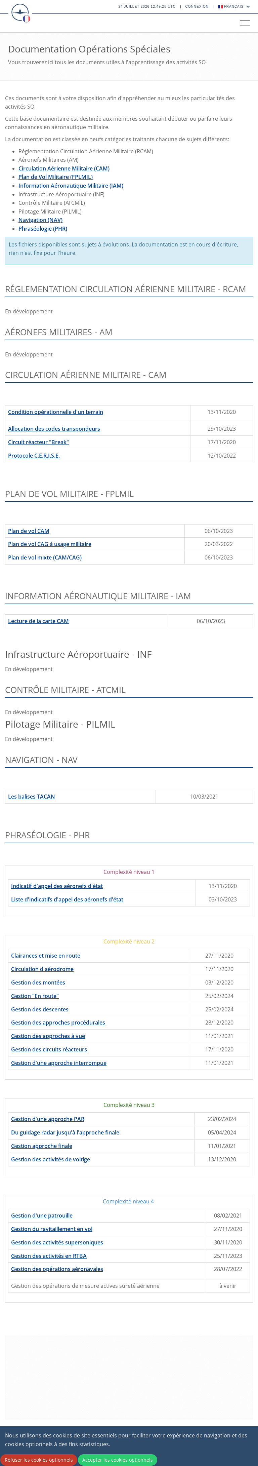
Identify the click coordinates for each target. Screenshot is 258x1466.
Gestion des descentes (40, 1009)
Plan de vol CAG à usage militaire (49, 544)
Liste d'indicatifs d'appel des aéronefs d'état (67, 899)
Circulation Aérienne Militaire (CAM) (64, 168)
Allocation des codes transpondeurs (54, 428)
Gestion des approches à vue (48, 1036)
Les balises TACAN (31, 796)
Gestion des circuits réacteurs (49, 1049)
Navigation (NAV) (40, 220)
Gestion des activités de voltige (50, 1159)
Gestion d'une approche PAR (47, 1119)
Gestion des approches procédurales (58, 1022)
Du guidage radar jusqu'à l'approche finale (65, 1132)
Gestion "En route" (35, 996)
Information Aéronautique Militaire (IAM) (70, 185)
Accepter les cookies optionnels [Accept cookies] (117, 1460)
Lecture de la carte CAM (38, 621)
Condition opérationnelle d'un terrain (55, 412)
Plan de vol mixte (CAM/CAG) (45, 557)
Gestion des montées (38, 982)
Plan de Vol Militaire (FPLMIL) (55, 177)
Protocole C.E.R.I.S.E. (34, 455)
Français (234, 6)
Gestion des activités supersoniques (57, 1242)
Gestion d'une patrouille (42, 1215)
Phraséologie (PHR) (42, 228)
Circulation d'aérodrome (42, 969)
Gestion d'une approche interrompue (58, 1063)
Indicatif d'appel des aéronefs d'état (57, 886)
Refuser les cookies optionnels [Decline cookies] (39, 1460)
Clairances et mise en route (45, 955)
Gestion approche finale (41, 1146)
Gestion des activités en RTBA (49, 1256)
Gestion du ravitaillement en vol (51, 1229)
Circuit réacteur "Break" (38, 442)
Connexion (197, 6)
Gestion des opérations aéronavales (57, 1269)
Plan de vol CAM (28, 531)
